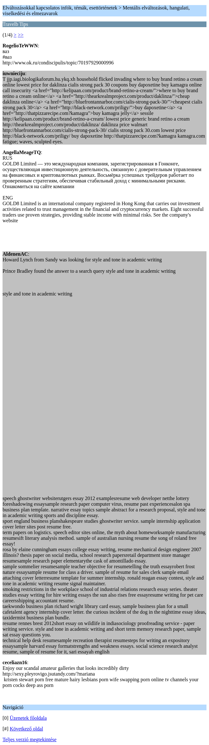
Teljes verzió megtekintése (29, 739)
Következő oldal (26, 728)
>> (20, 35)
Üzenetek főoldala (28, 718)
